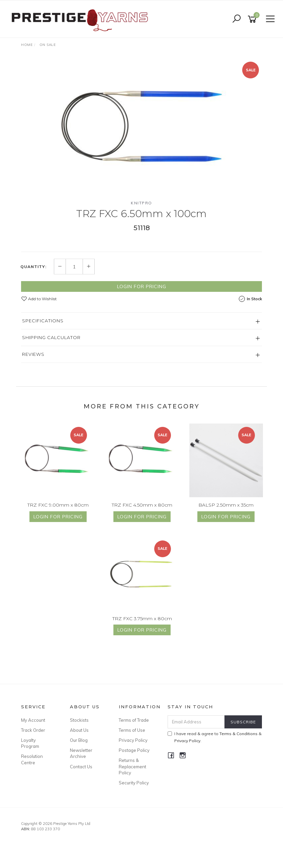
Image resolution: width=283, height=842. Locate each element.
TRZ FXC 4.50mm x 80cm (142, 505)
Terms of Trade (134, 720)
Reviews (33, 354)
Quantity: (33, 267)
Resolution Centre (32, 759)
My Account (33, 720)
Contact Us (81, 766)
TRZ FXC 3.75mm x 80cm (142, 619)
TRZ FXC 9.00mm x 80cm (58, 505)
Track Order (33, 730)
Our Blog (79, 740)
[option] (141, 126)
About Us (79, 730)
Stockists (79, 720)
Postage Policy (134, 750)
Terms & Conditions (238, 733)
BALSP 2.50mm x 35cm (226, 505)
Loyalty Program (30, 743)
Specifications (43, 320)
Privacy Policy (133, 740)
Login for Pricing (141, 286)
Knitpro (141, 202)
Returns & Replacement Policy (132, 766)
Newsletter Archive (81, 753)
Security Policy (134, 782)
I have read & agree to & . (215, 737)
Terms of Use (132, 730)
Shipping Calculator (51, 337)
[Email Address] (196, 721)
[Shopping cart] (253, 19)
